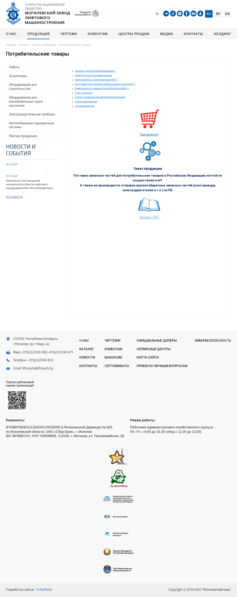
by (218, 13)
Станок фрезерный (86, 102)
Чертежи (68, 34)
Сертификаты (117, 366)
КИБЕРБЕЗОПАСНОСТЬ (213, 340)
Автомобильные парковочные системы (31, 126)
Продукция (38, 34)
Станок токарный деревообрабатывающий (100, 97)
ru (209, 13)
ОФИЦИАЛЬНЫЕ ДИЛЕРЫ (157, 340)
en (227, 13)
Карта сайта (148, 357)
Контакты (193, 34)
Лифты (14, 67)
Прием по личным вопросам (162, 366)
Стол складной (83, 93)
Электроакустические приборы (32, 115)
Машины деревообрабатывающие (95, 71)
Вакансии (113, 357)
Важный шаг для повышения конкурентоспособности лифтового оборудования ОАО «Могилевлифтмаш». (30, 185)
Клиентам (98, 34)
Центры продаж (133, 34)
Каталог (24, 45)
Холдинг (222, 34)
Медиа (166, 34)
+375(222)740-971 (60, 353)
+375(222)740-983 (34, 353)
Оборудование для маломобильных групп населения (26, 102)
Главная (11, 45)
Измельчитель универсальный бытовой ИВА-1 (102, 88)
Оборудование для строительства (23, 87)
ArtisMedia (44, 590)
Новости (87, 357)
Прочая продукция (44, 45)
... (26, 169)
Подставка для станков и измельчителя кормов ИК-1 (105, 84)
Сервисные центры (154, 349)
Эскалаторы (18, 76)
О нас (11, 34)
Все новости (14, 197)
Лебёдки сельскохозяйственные (93, 75)
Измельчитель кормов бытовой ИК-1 (96, 80)
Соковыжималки (84, 106)
